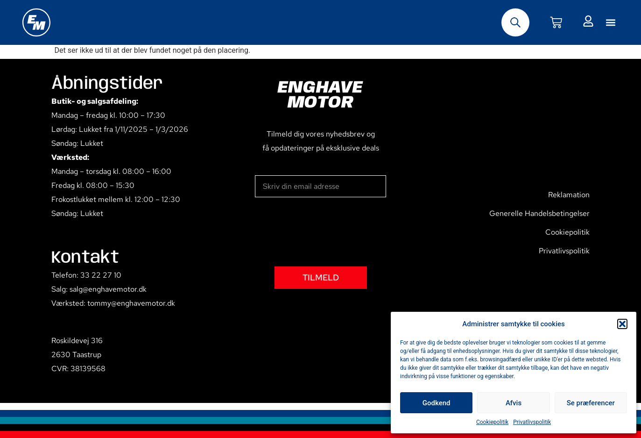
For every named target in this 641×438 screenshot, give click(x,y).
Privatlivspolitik (532, 422)
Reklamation (569, 195)
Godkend (437, 403)
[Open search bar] (515, 22)
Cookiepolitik (492, 422)
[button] (622, 324)
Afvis (513, 403)
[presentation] (326, 232)
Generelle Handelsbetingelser (539, 213)
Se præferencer (591, 403)
